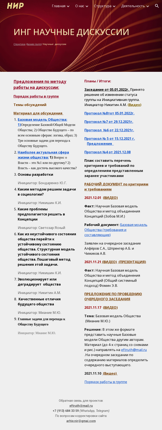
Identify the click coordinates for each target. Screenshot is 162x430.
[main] (81, 36)
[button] (157, 6)
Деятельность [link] (133, 6)
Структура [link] (102, 6)
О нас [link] (79, 6)
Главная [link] (58, 6)
